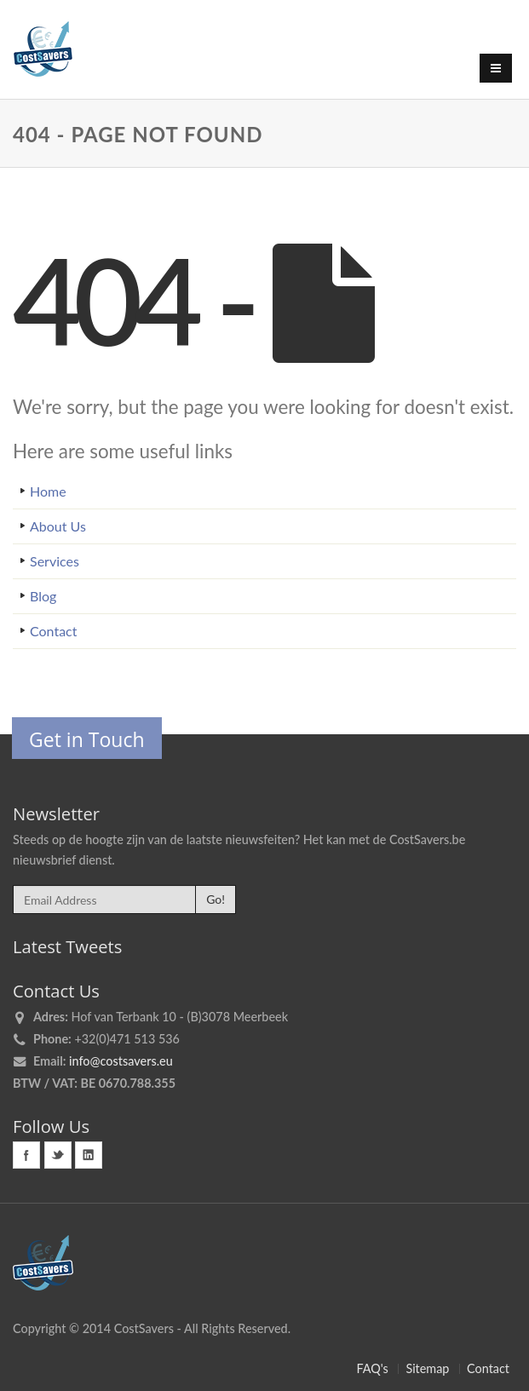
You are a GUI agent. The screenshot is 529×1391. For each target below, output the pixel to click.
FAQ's (372, 1368)
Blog (43, 596)
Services (54, 561)
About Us (58, 526)
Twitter (58, 1155)
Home (48, 491)
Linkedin (88, 1155)
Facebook (26, 1155)
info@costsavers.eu (121, 1061)
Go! (215, 899)
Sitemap (427, 1368)
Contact (53, 631)
